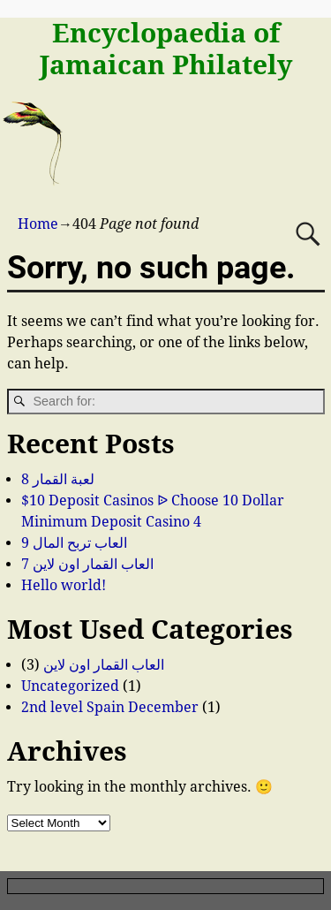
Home (38, 224)
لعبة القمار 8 (57, 479)
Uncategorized (70, 686)
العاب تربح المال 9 (74, 543)
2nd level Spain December (110, 707)
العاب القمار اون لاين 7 (87, 564)
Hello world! (63, 585)
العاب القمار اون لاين (103, 664)
